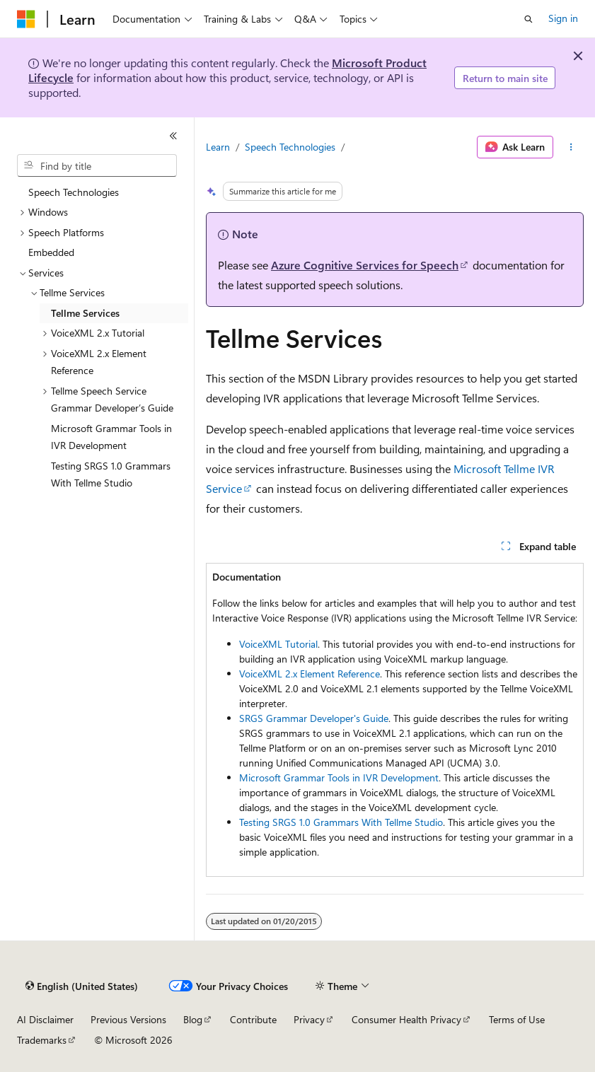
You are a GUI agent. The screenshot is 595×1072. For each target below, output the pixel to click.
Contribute (253, 1019)
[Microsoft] (26, 19)
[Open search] (528, 19)
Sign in (563, 18)
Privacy (309, 1019)
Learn (218, 146)
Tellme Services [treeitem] (85, 313)
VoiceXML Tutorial (278, 644)
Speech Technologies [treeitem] (73, 192)
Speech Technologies (290, 146)
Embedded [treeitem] (51, 252)
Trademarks (42, 1040)
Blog (192, 1019)
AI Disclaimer (45, 1019)
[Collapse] (173, 135)
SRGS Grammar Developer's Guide (313, 718)
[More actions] (571, 147)
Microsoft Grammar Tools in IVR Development (339, 777)
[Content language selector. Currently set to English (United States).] (81, 986)
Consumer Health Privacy (406, 1019)
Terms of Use (517, 1019)
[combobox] (97, 165)
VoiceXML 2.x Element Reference (309, 673)
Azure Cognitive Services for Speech (364, 264)
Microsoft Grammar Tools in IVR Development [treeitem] (111, 437)
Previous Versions (128, 1019)
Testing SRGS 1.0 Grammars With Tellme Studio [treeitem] (111, 474)
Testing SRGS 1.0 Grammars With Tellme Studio (341, 822)
